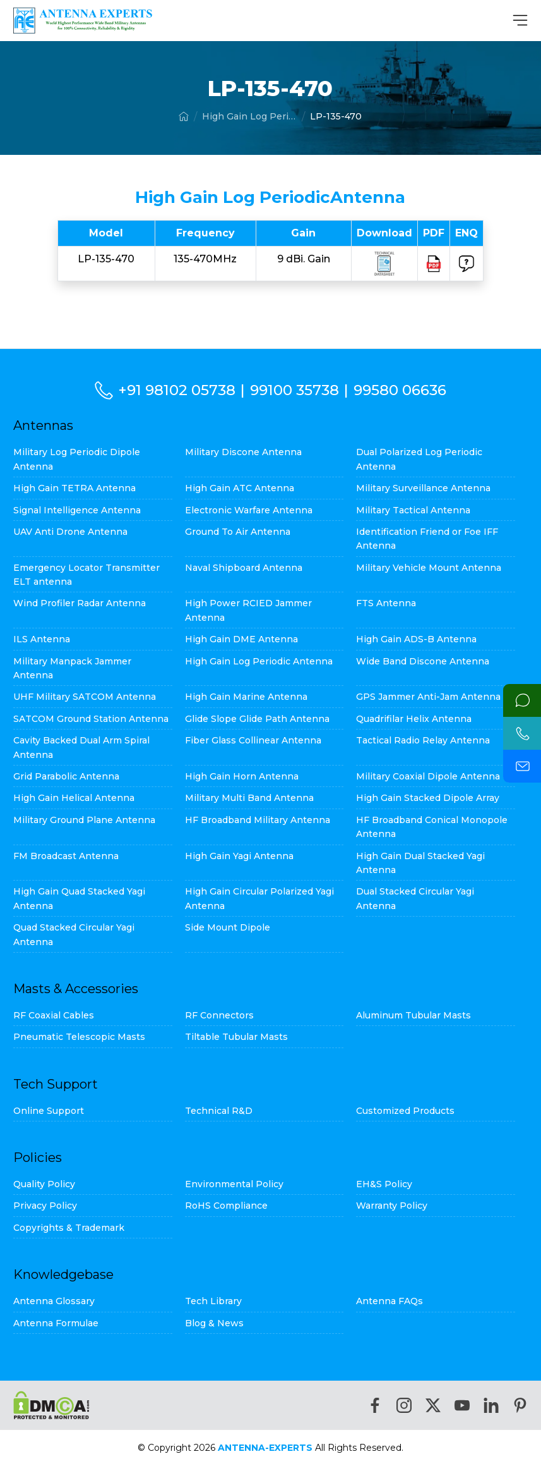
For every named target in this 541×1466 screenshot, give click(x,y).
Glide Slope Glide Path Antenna (257, 718)
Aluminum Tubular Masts (413, 1015)
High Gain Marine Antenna (246, 696)
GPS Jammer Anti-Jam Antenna (428, 696)
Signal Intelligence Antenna (77, 510)
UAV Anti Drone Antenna (70, 531)
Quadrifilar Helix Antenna (414, 718)
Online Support (48, 1110)
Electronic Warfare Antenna (248, 510)
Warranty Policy (391, 1205)
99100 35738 (294, 390)
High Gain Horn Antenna (242, 776)
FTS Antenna (386, 603)
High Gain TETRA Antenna (74, 488)
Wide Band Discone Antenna (422, 661)
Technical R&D (219, 1110)
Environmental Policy (234, 1184)
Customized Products (405, 1110)
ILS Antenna (41, 639)
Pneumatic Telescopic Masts (79, 1036)
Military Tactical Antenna (413, 510)
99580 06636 (400, 390)
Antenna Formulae (55, 1323)
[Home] (184, 116)
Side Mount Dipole (227, 927)
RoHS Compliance (226, 1205)
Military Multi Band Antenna (249, 797)
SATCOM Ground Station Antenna (91, 718)
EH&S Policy (384, 1184)
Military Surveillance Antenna (423, 488)
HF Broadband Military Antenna (257, 820)
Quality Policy (44, 1184)
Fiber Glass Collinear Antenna (253, 740)
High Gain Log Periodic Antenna (249, 116)
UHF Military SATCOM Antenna (84, 696)
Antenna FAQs (389, 1301)
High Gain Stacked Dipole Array (427, 797)
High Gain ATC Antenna (239, 488)
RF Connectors (219, 1015)
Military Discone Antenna (243, 452)
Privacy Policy (45, 1205)
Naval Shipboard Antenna (243, 567)
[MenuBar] (520, 20)
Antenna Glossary (54, 1301)
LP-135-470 (336, 116)
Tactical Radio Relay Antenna (423, 740)
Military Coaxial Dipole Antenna (428, 776)
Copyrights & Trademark (68, 1227)
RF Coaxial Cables (53, 1015)
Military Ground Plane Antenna (84, 820)
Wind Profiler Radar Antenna (79, 603)
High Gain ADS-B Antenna (416, 639)
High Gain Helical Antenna (73, 797)
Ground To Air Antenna (237, 531)
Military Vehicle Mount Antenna (428, 567)
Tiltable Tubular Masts (236, 1036)
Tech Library (213, 1301)
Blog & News (214, 1323)
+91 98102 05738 (176, 390)
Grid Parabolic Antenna (66, 776)
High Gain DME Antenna (241, 639)
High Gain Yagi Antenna (239, 856)
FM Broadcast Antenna (66, 856)
